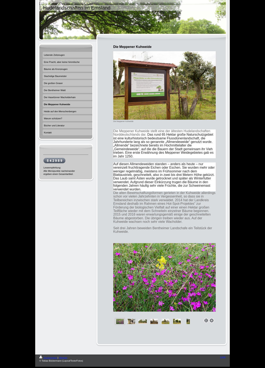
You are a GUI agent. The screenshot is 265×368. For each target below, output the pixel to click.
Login (223, 357)
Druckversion (48, 357)
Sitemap (63, 357)
